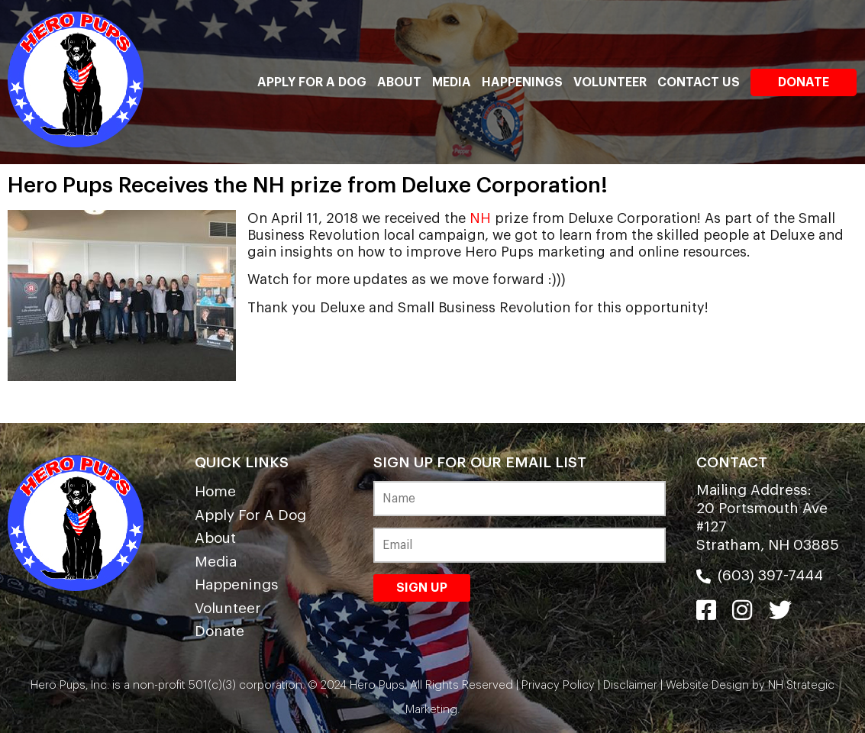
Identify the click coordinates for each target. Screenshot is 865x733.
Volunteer (610, 82)
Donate (803, 82)
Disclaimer (630, 685)
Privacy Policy (558, 685)
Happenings (522, 82)
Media (451, 82)
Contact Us (698, 82)
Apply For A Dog (311, 82)
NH (480, 218)
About (399, 82)
